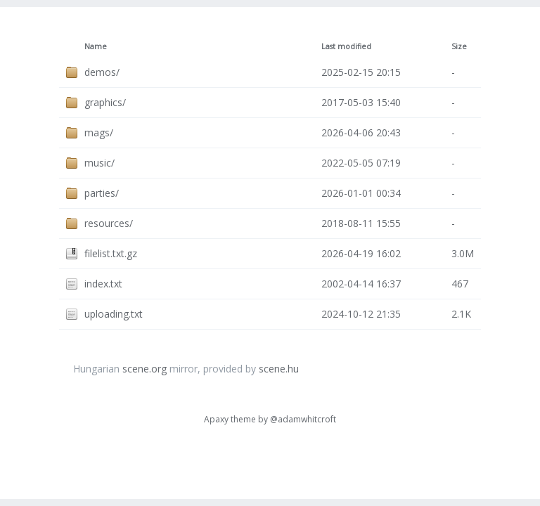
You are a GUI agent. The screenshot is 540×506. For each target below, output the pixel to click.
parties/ (101, 193)
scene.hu (279, 368)
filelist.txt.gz (110, 253)
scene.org (144, 368)
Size (459, 46)
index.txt (103, 283)
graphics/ (105, 102)
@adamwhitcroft (303, 419)
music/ (99, 162)
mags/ (98, 132)
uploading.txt (113, 313)
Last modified (346, 46)
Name (95, 46)
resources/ (108, 223)
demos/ (102, 72)
